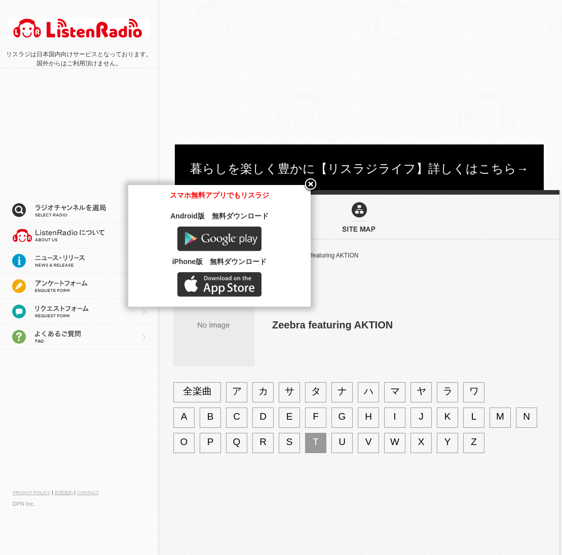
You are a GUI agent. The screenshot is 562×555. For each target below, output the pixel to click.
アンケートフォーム (79, 286)
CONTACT (88, 492)
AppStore (461, 522)
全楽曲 (197, 391)
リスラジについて (79, 236)
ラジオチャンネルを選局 (79, 210)
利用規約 (64, 492)
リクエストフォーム (79, 312)
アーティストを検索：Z (249, 255)
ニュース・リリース (79, 261)
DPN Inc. (24, 504)
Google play (461, 477)
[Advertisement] (274, 71)
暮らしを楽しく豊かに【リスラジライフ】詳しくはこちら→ (359, 168)
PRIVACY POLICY (31, 492)
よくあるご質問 (79, 337)
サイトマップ (191, 255)
